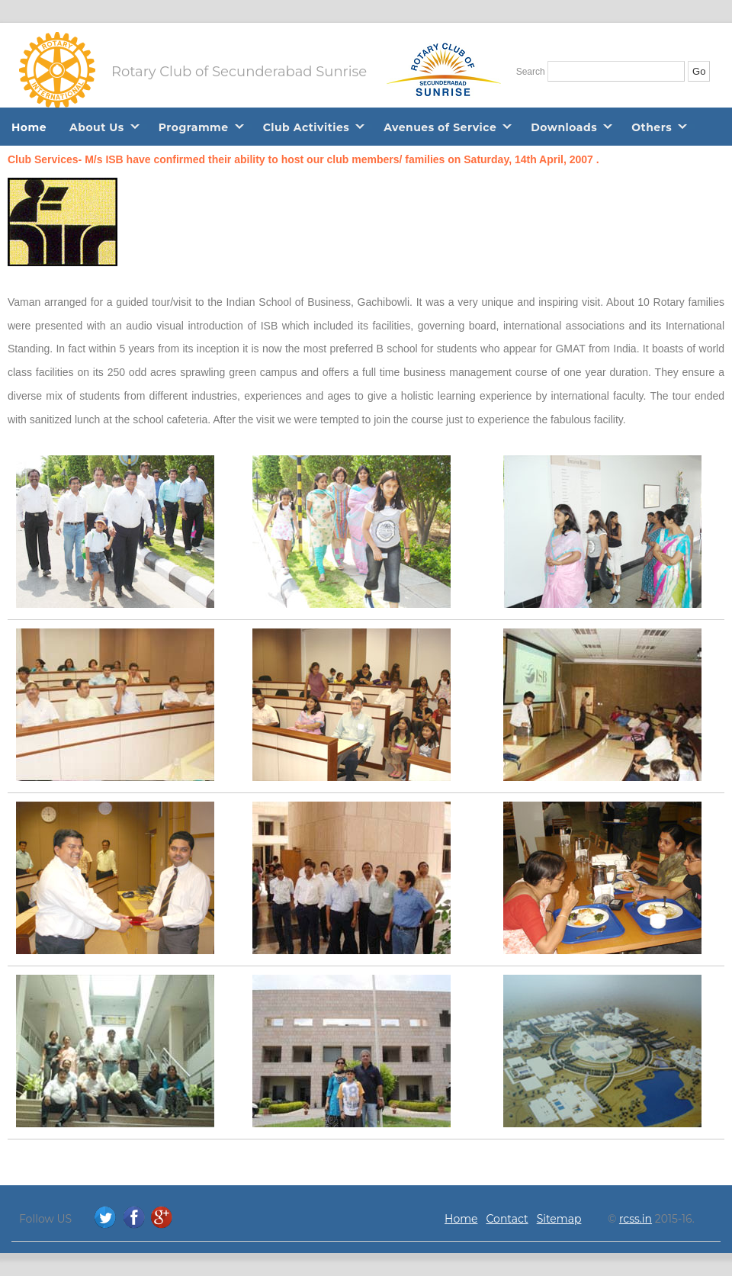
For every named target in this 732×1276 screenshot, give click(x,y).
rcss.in (635, 1219)
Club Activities (306, 127)
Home (29, 127)
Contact (507, 1219)
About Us (96, 127)
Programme (194, 127)
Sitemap (559, 1219)
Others (651, 127)
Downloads (564, 127)
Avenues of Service (440, 127)
